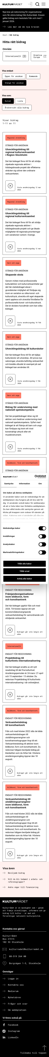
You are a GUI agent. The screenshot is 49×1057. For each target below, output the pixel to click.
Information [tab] (24, 483)
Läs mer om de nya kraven (23, 26)
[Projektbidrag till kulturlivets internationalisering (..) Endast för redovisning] (24, 671)
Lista (20, 101)
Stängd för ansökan (14, 83)
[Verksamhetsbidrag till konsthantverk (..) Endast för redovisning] (24, 742)
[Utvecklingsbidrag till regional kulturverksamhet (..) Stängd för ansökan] (24, 225)
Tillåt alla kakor (24, 564)
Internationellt (15, 56)
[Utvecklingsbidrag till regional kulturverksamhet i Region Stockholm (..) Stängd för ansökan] (24, 163)
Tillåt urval (24, 571)
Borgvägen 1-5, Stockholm (25, 963)
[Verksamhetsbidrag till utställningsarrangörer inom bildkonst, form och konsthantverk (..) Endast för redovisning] (24, 822)
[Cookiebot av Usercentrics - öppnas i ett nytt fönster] (35, 476)
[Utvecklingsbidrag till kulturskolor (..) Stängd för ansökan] (24, 359)
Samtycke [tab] (8, 483)
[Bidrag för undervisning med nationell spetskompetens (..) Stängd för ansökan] (24, 422)
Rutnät (8, 101)
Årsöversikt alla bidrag (17, 107)
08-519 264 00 (17, 956)
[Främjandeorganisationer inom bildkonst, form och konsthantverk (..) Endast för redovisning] (24, 607)
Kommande (33, 76)
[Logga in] (30, 4)
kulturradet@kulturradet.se (26, 949)
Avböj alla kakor (24, 579)
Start (5, 35)
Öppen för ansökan (14, 76)
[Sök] (38, 4)
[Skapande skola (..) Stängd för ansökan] (24, 293)
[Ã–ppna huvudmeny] (44, 4)
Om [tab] (40, 483)
